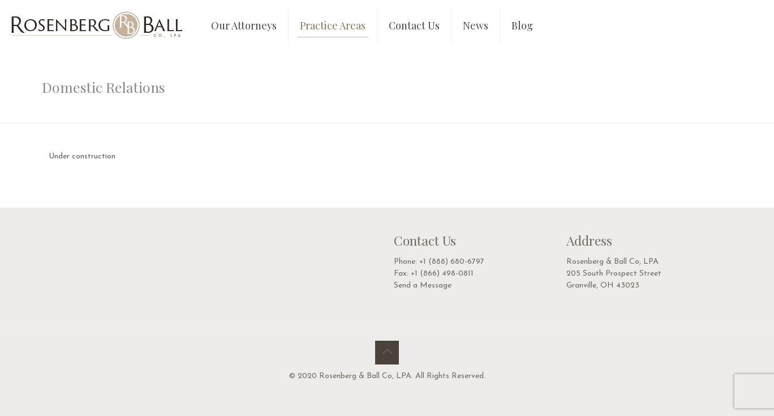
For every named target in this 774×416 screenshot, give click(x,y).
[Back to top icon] (387, 352)
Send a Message (423, 285)
